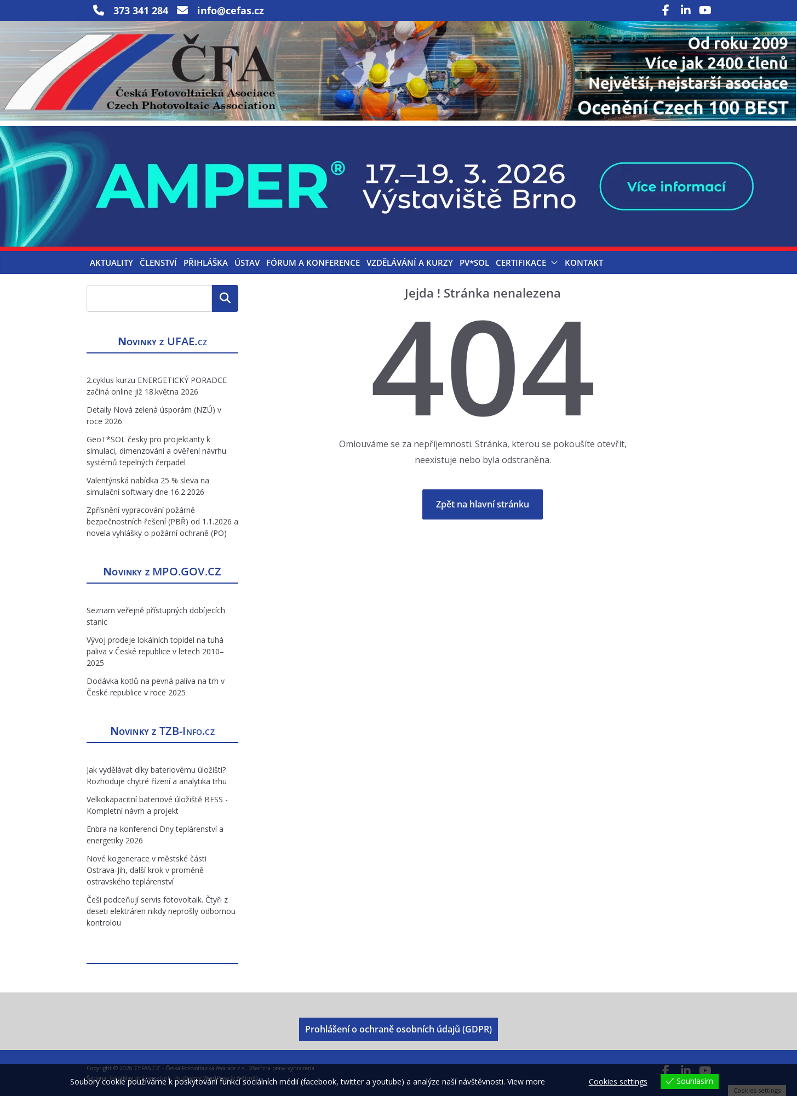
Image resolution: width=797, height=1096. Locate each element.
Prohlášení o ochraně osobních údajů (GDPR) (398, 1029)
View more (526, 1081)
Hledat (225, 298)
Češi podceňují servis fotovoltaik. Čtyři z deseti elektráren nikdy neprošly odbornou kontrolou (161, 911)
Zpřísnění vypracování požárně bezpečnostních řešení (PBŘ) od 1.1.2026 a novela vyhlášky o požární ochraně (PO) (162, 521)
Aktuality (111, 262)
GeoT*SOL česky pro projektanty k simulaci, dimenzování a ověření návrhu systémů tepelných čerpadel (156, 450)
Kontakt (584, 262)
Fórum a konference (313, 262)
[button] (552, 262)
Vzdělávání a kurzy (409, 262)
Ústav (247, 262)
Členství (158, 262)
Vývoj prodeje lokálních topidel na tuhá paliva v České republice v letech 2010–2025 (155, 651)
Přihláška (206, 262)
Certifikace (521, 262)
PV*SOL (474, 262)
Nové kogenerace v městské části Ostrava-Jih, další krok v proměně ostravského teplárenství (147, 870)
